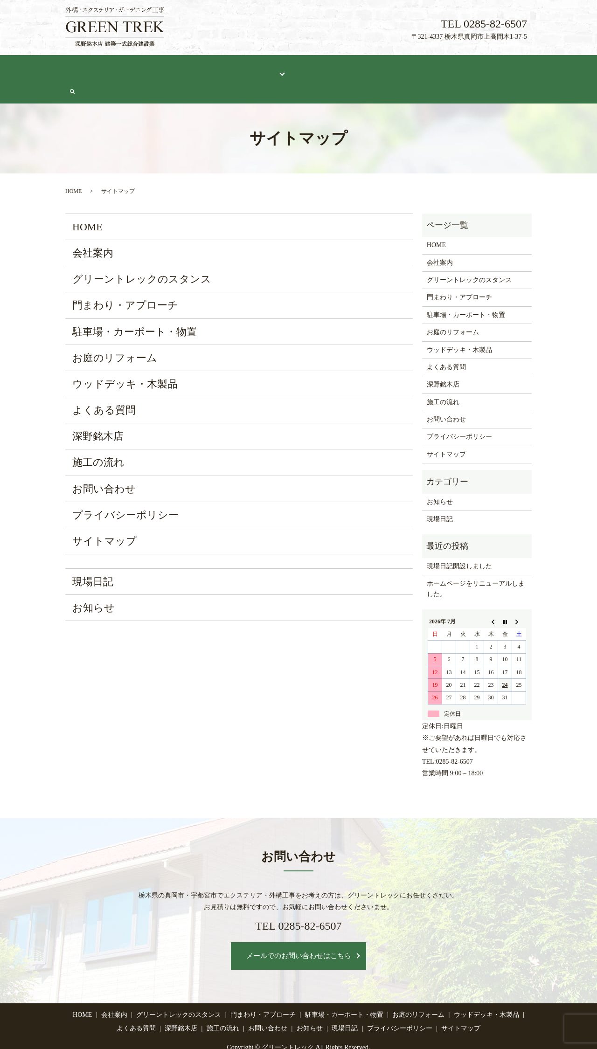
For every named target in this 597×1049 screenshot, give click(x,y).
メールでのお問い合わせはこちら (298, 933)
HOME (82, 68)
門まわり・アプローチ (125, 282)
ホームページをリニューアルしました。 (476, 565)
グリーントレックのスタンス (184, 68)
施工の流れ (405, 68)
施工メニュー (258, 68)
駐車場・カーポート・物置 (134, 309)
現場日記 (446, 68)
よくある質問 (313, 68)
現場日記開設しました (459, 543)
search (527, 68)
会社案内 (117, 68)
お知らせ (93, 585)
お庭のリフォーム (114, 335)
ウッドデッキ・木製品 (125, 361)
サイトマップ (104, 518)
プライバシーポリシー (125, 492)
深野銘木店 (360, 68)
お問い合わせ (490, 68)
